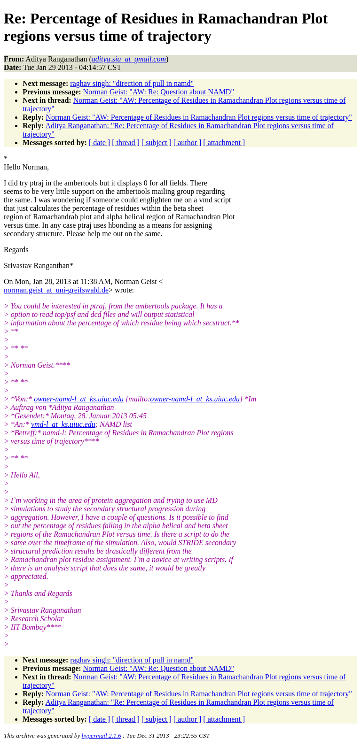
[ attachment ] (224, 142)
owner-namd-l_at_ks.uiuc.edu (79, 399)
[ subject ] (156, 142)
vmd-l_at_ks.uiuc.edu (63, 424)
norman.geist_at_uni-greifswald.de (56, 290)
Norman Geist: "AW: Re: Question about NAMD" (158, 92)
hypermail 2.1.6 (101, 735)
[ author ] (187, 142)
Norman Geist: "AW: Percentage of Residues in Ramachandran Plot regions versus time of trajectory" (199, 117)
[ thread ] (126, 142)
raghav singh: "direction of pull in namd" (132, 83)
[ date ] (99, 142)
